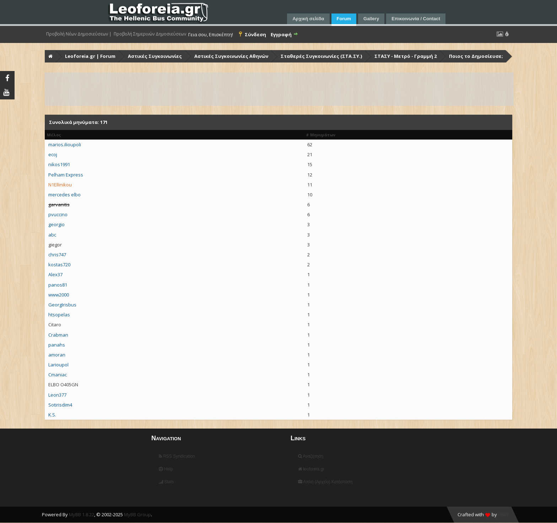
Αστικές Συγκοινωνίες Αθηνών (231, 56)
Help (166, 469)
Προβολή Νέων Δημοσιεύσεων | (79, 34)
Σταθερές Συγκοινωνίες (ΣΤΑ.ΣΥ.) (321, 56)
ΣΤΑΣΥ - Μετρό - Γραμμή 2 (405, 56)
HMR (503, 514)
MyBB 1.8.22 (81, 514)
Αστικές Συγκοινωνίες (155, 56)
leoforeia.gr (311, 469)
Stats (166, 481)
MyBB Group (137, 514)
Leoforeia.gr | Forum (90, 56)
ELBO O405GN (63, 384)
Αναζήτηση (311, 456)
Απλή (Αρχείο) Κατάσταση (325, 481)
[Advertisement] (258, 89)
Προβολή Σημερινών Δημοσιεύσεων (150, 34)
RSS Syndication (177, 456)
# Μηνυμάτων (320, 134)
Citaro (54, 324)
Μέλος (54, 134)
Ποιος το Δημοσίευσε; (476, 56)
